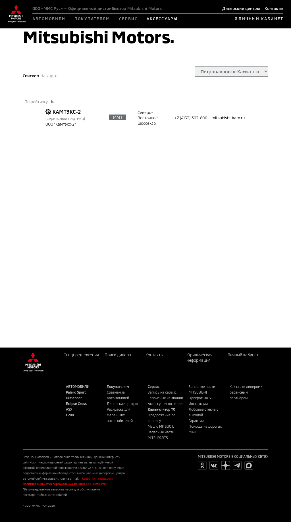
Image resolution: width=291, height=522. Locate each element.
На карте (48, 75)
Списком (31, 75)
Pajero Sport (76, 392)
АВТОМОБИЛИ (48, 18)
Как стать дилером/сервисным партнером (246, 392)
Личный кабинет (243, 354)
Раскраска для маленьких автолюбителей (120, 415)
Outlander (74, 398)
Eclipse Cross (76, 403)
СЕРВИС (128, 18)
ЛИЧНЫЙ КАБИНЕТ (260, 18)
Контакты (274, 8)
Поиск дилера (118, 354)
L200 (70, 415)
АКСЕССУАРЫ (162, 18)
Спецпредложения (81, 354)
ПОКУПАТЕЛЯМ (92, 18)
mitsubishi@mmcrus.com (96, 478)
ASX (69, 409)
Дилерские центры (241, 8)
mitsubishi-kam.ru (228, 117)
